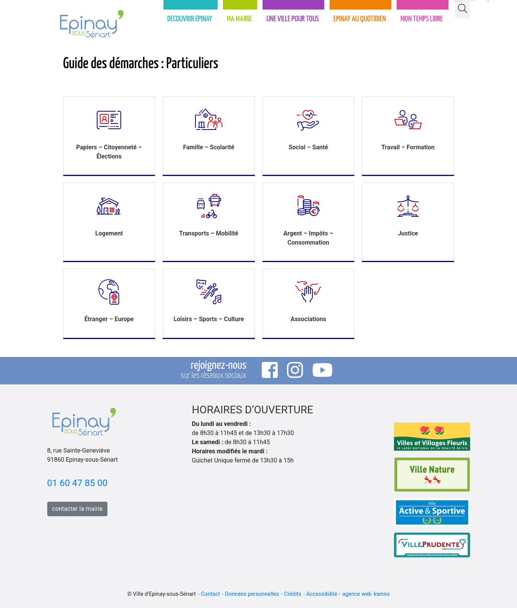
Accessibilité (321, 594)
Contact (210, 594)
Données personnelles (252, 594)
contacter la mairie (77, 508)
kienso (382, 594)
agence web (356, 594)
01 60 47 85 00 (77, 483)
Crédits (292, 594)
